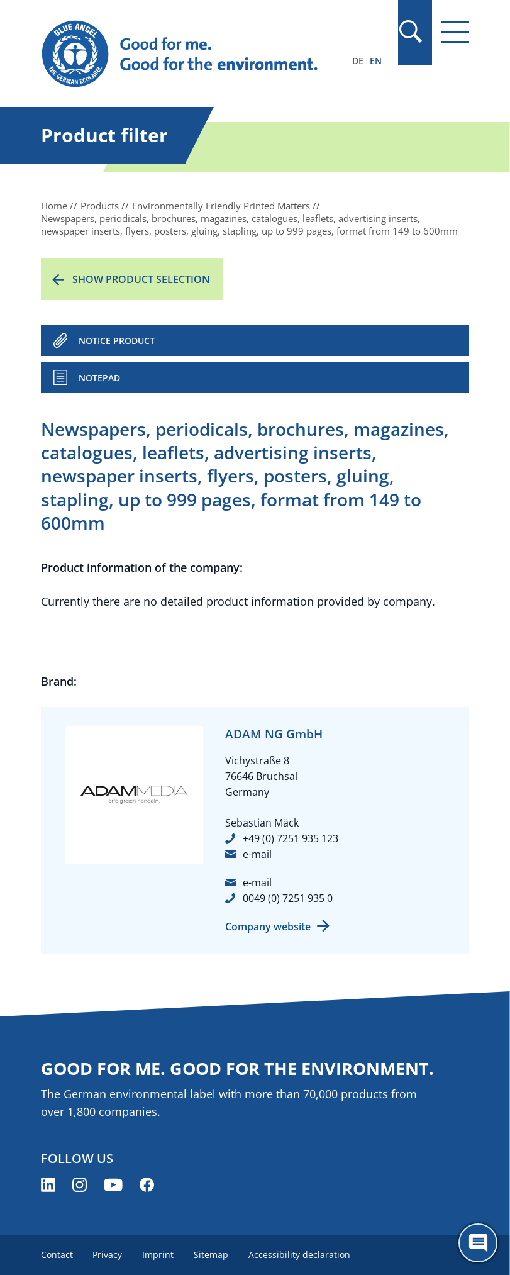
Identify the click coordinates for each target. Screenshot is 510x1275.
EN (376, 61)
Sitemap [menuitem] (211, 1255)
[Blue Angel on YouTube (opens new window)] (113, 1185)
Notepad (99, 378)
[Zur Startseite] (191, 54)
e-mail (257, 854)
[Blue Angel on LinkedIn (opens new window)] (48, 1185)
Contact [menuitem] (57, 1255)
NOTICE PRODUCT (117, 341)
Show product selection (141, 279)
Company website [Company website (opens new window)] (268, 926)
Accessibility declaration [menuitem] (300, 1255)
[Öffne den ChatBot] (477, 1242)
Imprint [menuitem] (158, 1255)
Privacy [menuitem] (108, 1255)
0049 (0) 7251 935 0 (288, 898)
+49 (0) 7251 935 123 (290, 838)
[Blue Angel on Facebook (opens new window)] (147, 1185)
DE (357, 61)
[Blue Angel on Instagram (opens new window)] (79, 1185)
